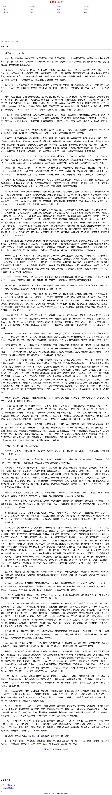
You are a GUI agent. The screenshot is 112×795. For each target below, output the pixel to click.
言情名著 (59, 9)
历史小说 (5, 12)
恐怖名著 (86, 9)
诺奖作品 (86, 6)
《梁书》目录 (14, 41)
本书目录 (58, 749)
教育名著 (59, 12)
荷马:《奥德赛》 (8, 788)
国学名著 (5, 9)
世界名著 (59, 6)
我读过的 (7, 41)
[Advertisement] (56, 26)
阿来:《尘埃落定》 (9, 785)
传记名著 (86, 12)
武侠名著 (32, 12)
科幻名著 (32, 9)
